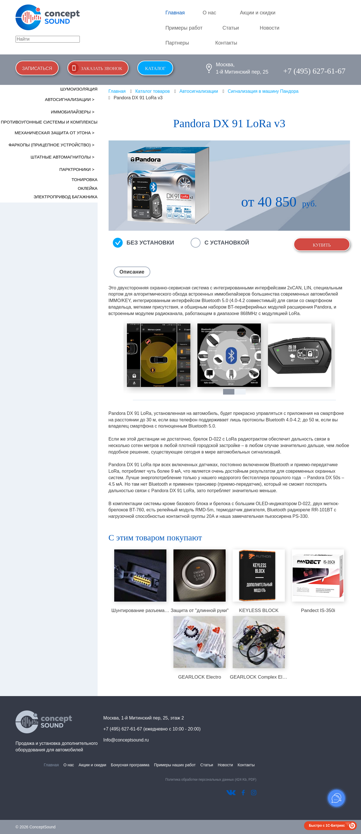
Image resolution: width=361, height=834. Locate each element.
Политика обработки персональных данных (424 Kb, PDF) (210, 780)
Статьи (231, 28)
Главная (175, 13)
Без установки (150, 242)
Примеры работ (183, 28)
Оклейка (88, 188)
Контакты (226, 43)
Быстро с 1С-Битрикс (327, 826)
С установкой (226, 242)
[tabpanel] (159, 355)
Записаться (37, 68)
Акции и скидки (258, 13)
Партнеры (177, 43)
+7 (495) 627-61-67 (314, 71)
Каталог (155, 68)
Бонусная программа (130, 765)
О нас (209, 13)
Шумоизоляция (79, 89)
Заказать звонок (101, 68)
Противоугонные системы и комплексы (49, 122)
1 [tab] (231, 392)
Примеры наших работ (175, 765)
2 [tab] (243, 392)
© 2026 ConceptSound (36, 827)
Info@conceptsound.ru (126, 740)
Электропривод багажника (66, 196)
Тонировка (85, 179)
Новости (269, 28)
